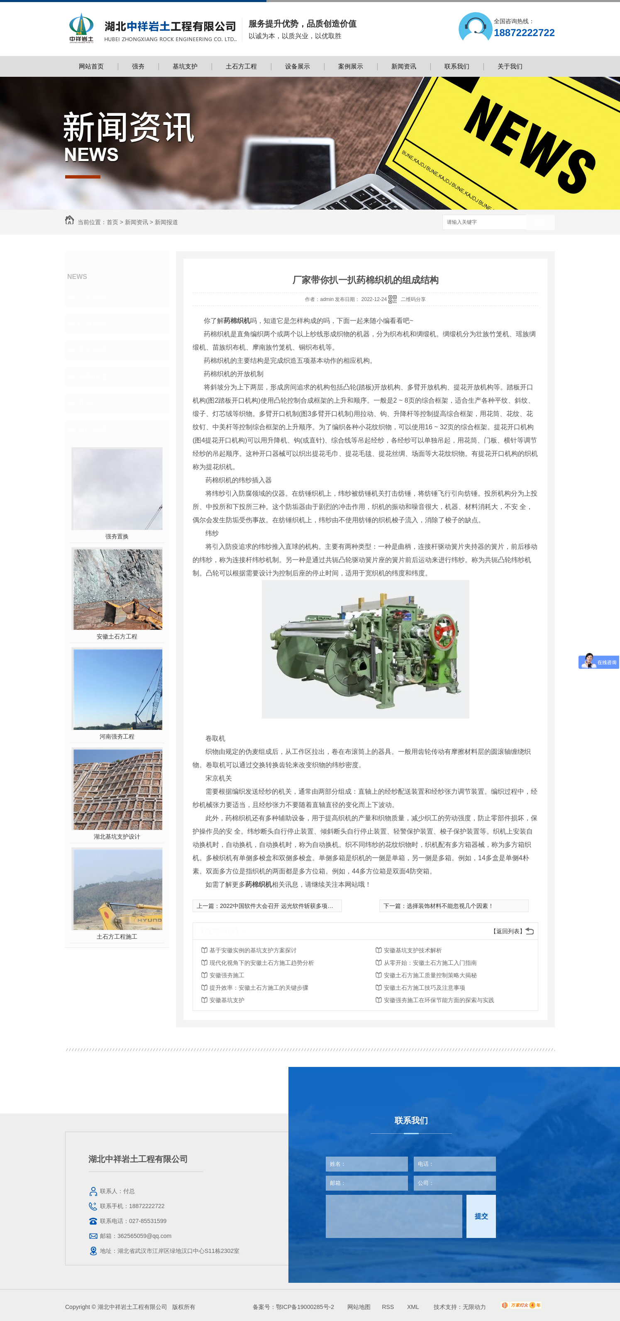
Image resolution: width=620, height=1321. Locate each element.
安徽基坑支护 (227, 1000)
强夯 (138, 66)
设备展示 (297, 66)
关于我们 (510, 66)
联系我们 (456, 66)
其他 (85, 403)
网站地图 (359, 1307)
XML (413, 1307)
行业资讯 (92, 324)
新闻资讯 (403, 66)
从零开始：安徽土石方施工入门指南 (430, 962)
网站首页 (91, 66)
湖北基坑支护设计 (117, 836)
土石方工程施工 (117, 936)
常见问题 (92, 350)
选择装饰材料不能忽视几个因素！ (450, 906)
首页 (112, 222)
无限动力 (474, 1307)
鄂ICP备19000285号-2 (305, 1307)
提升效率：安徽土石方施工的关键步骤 (259, 987)
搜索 (540, 222)
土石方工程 (241, 66)
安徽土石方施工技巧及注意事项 (424, 987)
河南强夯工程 (117, 736)
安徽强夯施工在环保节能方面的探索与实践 (439, 1000)
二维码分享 (413, 299)
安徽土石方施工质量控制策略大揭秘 (430, 975)
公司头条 (92, 297)
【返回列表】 (508, 931)
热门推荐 (92, 430)
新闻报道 (166, 222)
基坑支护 (185, 66)
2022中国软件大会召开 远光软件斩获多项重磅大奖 (285, 906)
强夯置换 (117, 536)
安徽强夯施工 (227, 975)
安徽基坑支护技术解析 (413, 950)
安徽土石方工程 (117, 636)
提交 (481, 1216)
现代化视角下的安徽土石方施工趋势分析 (262, 962)
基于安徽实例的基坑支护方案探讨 (253, 950)
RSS (388, 1307)
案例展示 (350, 66)
